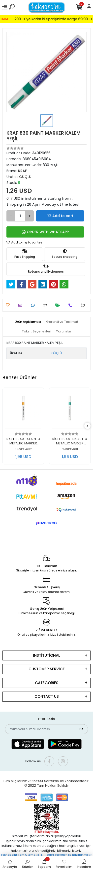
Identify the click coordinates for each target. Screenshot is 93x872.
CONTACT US (46, 696)
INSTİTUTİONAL (46, 655)
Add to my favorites (24, 242)
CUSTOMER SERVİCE (47, 669)
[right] (87, 426)
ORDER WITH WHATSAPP (45, 231)
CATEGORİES (46, 682)
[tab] (28, 322)
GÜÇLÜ (56, 353)
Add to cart (60, 215)
